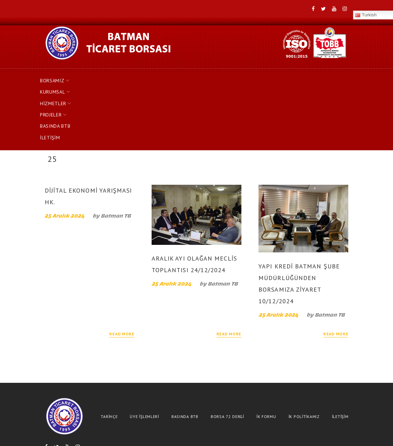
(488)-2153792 (231, 431)
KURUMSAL (99, 77)
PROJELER (184, 77)
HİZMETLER (142, 77)
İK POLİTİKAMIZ (304, 356)
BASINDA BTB (227, 77)
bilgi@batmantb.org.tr (292, 431)
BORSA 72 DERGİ (227, 356)
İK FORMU (266, 356)
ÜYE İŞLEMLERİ (144, 356)
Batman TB (115, 156)
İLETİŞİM (265, 77)
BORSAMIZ (57, 77)
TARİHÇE (109, 356)
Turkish (99, 393)
